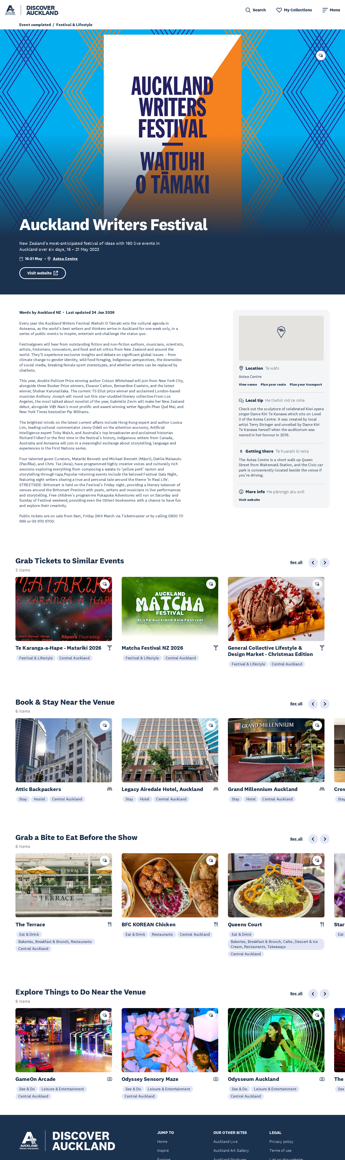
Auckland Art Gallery (231, 1150)
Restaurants (162, 934)
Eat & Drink (29, 934)
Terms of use (280, 1150)
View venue (248, 384)
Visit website (42, 273)
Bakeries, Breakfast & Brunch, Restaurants (55, 941)
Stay (23, 799)
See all (296, 562)
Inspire (163, 1150)
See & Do (27, 1088)
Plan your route (273, 384)
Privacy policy (281, 1141)
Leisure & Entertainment (63, 1088)
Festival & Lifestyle (36, 657)
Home (162, 1141)
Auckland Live (225, 1141)
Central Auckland (74, 657)
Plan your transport (306, 384)
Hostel (39, 799)
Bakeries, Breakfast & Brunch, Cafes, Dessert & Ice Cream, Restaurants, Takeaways (274, 944)
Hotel (145, 799)
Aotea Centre (65, 258)
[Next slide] (325, 704)
